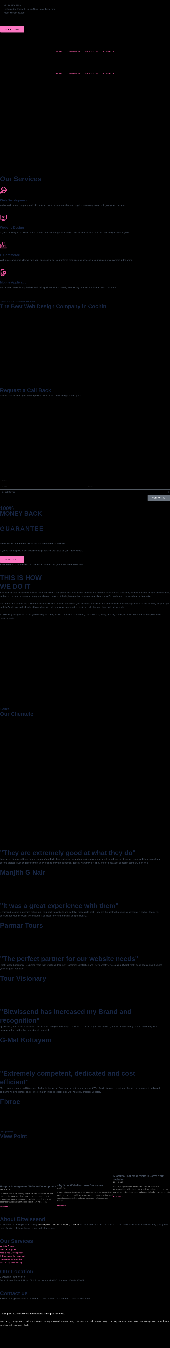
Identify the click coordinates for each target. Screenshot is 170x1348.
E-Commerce (20, 254)
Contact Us (108, 51)
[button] (12, 559)
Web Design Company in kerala (48, 1334)
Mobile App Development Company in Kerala (60, 1235)
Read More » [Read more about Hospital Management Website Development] (4, 1217)
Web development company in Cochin (30, 1338)
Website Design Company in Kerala (120, 1334)
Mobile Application (29, 281)
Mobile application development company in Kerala (38, 330)
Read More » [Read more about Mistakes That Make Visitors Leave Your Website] (118, 1211)
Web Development (29, 199)
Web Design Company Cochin (15, 1334)
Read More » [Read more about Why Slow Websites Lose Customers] (61, 1216)
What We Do (91, 51)
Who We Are (73, 51)
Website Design (25, 226)
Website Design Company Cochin (83, 1334)
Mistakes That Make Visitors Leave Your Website (138, 1185)
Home (59, 51)
